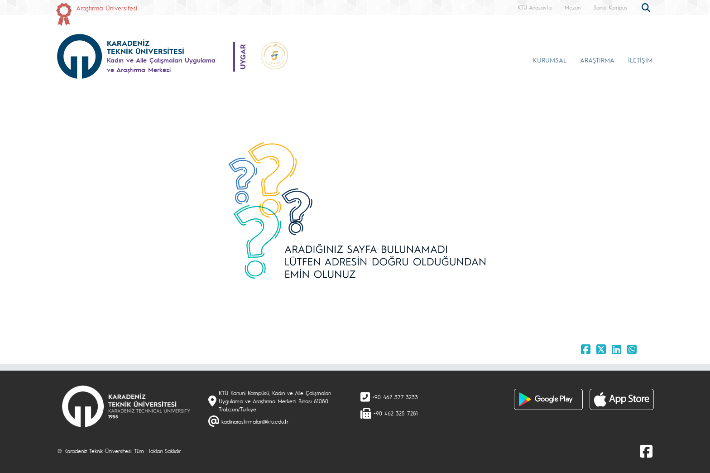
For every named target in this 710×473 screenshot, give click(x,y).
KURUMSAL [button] (549, 60)
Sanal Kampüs (610, 7)
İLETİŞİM (640, 60)
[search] (647, 7)
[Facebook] (646, 450)
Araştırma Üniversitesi (106, 8)
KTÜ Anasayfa (535, 7)
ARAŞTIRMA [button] (597, 60)
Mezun (572, 7)
